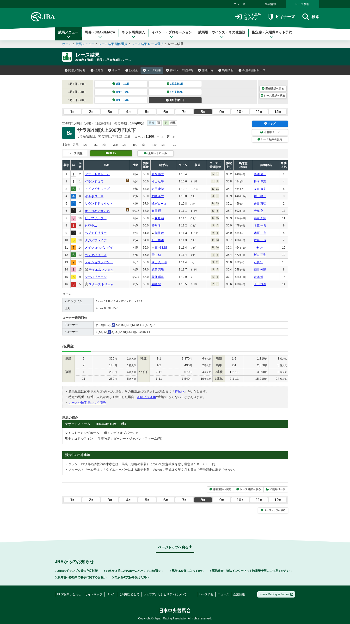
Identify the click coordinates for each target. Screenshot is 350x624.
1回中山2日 (120, 91)
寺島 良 (258, 210)
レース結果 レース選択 (147, 44)
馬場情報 (226, 70)
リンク (110, 594)
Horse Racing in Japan (276, 594)
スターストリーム (101, 284)
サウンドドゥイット (99, 203)
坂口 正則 (260, 255)
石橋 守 (258, 262)
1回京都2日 (175, 91)
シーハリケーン (96, 277)
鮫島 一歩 (260, 240)
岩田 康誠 (158, 189)
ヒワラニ (91, 225)
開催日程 (205, 70)
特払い (179, 391)
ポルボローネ (94, 196)
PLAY (111, 153)
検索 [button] (310, 16)
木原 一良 (260, 225)
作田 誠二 (260, 196)
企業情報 (270, 4)
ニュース (239, 4)
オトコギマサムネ (97, 211)
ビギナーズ (282, 17)
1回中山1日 (120, 83)
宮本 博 (258, 277)
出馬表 (97, 70)
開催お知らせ (75, 70)
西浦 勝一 (260, 174)
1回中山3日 (120, 99)
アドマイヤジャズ (97, 189)
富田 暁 (159, 233)
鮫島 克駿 (158, 269)
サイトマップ (93, 594)
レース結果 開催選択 (113, 44)
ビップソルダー (96, 218)
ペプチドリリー (96, 233)
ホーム (67, 44)
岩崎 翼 (156, 284)
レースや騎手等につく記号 (87, 403)
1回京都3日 (175, 100)
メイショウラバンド (99, 262)
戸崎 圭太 (158, 196)
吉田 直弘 (260, 203)
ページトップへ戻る (273, 510)
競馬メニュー (68, 34)
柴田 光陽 (260, 269)
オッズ (114, 70)
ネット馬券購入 (133, 34)
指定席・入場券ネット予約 (272, 34)
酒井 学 (156, 225)
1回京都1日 (175, 83)
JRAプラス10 (146, 397)
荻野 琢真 (158, 277)
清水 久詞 (260, 218)
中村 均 (258, 247)
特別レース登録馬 (179, 70)
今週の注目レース (252, 70)
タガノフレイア (96, 240)
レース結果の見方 (270, 139)
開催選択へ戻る (273, 88)
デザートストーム (97, 174)
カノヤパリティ (96, 255)
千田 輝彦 (260, 284)
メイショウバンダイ (99, 247)
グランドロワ (94, 181)
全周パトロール (155, 153)
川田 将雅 (158, 240)
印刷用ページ (269, 132)
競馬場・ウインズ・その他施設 (221, 34)
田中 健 (156, 255)
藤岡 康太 (158, 174)
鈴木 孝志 (260, 181)
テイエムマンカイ (101, 269)
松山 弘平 (158, 181)
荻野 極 (159, 218)
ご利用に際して (129, 594)
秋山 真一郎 (159, 262)
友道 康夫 (260, 189)
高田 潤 (156, 210)
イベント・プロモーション (172, 34)
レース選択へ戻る (273, 95)
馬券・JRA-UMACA (100, 34)
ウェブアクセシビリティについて (165, 594)
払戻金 (131, 70)
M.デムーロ (159, 203)
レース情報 (302, 4)
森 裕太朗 (161, 247)
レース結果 (152, 70)
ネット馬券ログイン (248, 17)
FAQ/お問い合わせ (69, 594)
